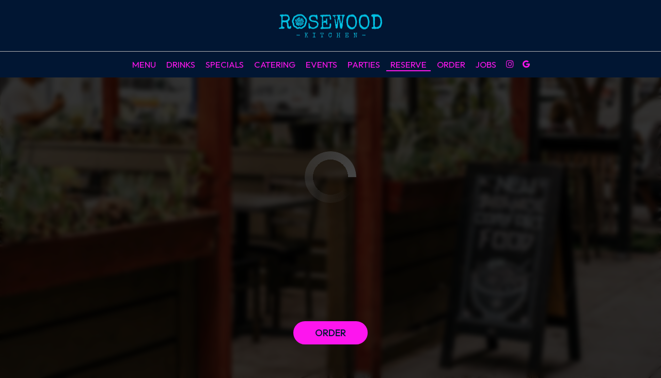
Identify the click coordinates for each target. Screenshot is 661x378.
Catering (274, 64)
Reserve (408, 64)
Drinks (180, 64)
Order (451, 64)
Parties (364, 64)
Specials (225, 64)
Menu (144, 64)
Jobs (486, 64)
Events (321, 64)
